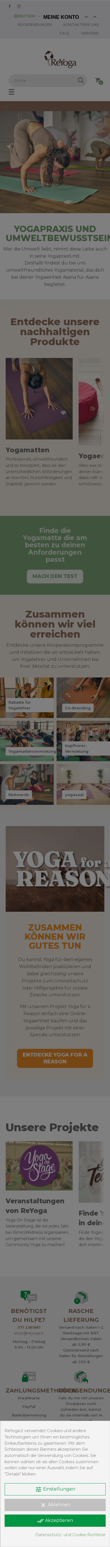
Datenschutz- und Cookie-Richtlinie (70, 1534)
